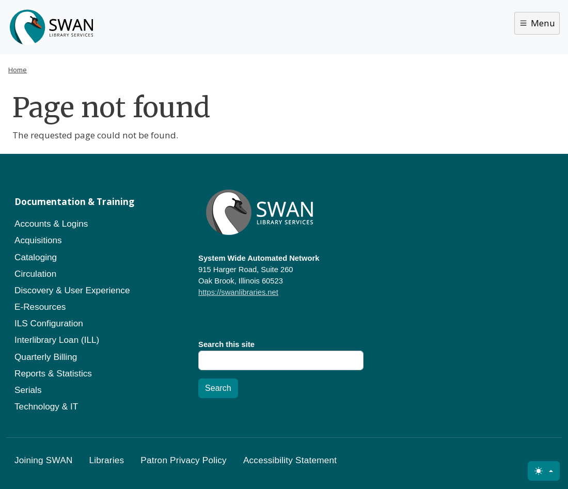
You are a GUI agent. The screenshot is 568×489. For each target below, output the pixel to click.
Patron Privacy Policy (183, 460)
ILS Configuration (48, 323)
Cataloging (35, 257)
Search (218, 388)
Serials (28, 390)
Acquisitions (38, 240)
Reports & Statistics (53, 373)
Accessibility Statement (290, 460)
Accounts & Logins (51, 223)
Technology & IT (46, 406)
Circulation (35, 274)
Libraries (106, 460)
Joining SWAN (43, 460)
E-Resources (40, 307)
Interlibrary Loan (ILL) (56, 340)
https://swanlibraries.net (238, 292)
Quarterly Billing (45, 357)
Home (17, 69)
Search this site (226, 344)
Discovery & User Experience (72, 290)
